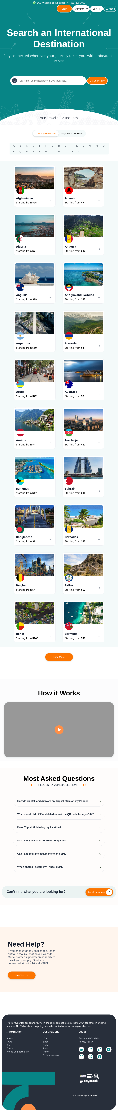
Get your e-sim (97, 80)
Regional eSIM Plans (71, 133)
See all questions (96, 892)
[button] (59, 801)
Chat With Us (21, 975)
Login (64, 8)
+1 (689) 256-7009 (76, 2)
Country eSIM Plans (46, 133)
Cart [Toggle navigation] (97, 8)
